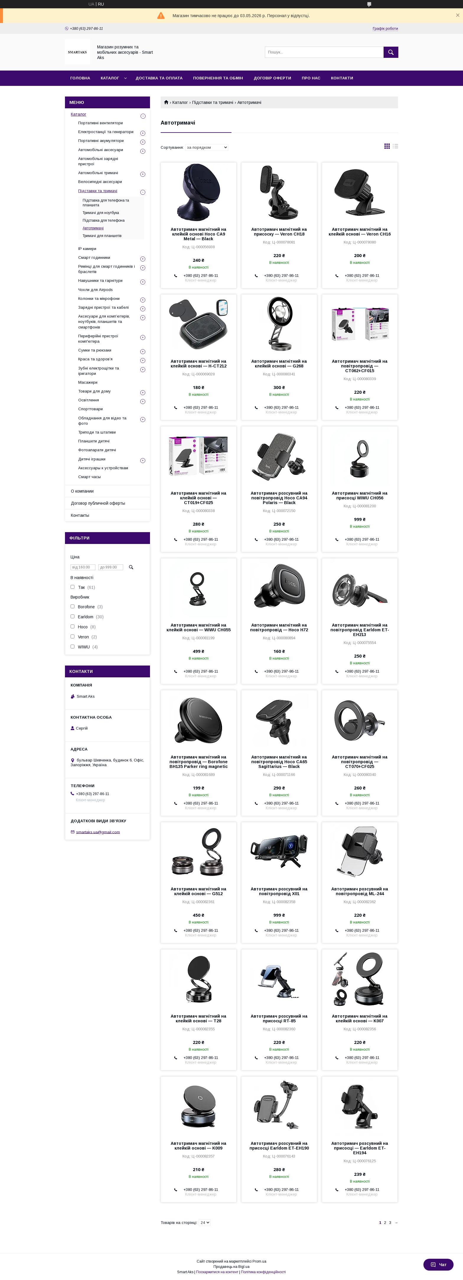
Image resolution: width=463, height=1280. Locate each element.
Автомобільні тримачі (98, 173)
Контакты (80, 515)
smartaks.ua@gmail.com (98, 832)
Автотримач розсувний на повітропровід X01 (279, 891)
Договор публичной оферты (98, 503)
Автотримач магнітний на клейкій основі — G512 (198, 891)
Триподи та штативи (97, 432)
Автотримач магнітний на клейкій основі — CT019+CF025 (198, 498)
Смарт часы (89, 477)
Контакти (342, 78)
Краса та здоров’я (95, 359)
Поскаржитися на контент (217, 1272)
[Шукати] (391, 52)
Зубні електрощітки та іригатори (98, 371)
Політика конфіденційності (263, 1272)
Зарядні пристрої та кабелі (103, 307)
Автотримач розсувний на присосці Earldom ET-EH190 (279, 1145)
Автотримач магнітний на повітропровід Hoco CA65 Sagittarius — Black (279, 762)
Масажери (87, 382)
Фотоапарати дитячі (97, 450)
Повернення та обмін (218, 78)
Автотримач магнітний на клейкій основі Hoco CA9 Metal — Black (198, 234)
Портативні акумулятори (101, 140)
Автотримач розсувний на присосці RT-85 (279, 1018)
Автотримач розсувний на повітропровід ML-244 (359, 891)
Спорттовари (90, 409)
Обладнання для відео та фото (102, 421)
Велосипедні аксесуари (100, 181)
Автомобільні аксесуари (100, 150)
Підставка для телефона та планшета (106, 202)
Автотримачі (93, 228)
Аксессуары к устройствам (103, 468)
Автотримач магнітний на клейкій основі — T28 (198, 1018)
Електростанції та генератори (105, 132)
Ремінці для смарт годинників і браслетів (106, 269)
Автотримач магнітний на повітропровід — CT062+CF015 (359, 366)
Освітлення (88, 400)
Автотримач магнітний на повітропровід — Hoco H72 (279, 627)
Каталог (110, 78)
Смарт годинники (94, 257)
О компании (82, 491)
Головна (80, 78)
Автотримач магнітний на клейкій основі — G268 (279, 363)
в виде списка (395, 147)
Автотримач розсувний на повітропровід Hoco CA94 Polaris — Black (279, 498)
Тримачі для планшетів (102, 236)
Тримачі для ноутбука (101, 213)
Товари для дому (94, 391)
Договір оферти (272, 78)
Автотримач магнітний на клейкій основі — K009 (198, 1145)
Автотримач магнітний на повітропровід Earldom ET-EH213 (359, 630)
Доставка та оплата (159, 78)
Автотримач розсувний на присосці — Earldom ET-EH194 (359, 1148)
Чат (438, 1264)
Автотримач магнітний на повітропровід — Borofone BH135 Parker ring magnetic (198, 762)
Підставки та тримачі (212, 102)
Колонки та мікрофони (99, 298)
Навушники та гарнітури (100, 280)
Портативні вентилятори (100, 123)
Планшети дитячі (94, 441)
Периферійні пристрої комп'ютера (98, 339)
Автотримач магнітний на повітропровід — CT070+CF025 (359, 762)
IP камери (87, 248)
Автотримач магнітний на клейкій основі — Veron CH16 (360, 231)
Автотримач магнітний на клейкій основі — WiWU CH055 (199, 627)
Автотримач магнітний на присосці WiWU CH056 (359, 495)
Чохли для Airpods (95, 289)
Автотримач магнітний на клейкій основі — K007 (359, 1018)
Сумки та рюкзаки (94, 350)
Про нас (311, 78)
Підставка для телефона (104, 220)
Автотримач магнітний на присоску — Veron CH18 (279, 231)
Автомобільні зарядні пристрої (98, 161)
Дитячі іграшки (91, 459)
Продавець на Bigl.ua (231, 1267)
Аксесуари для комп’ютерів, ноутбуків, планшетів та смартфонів (104, 321)
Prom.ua (259, 1261)
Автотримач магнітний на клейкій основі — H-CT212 (198, 363)
